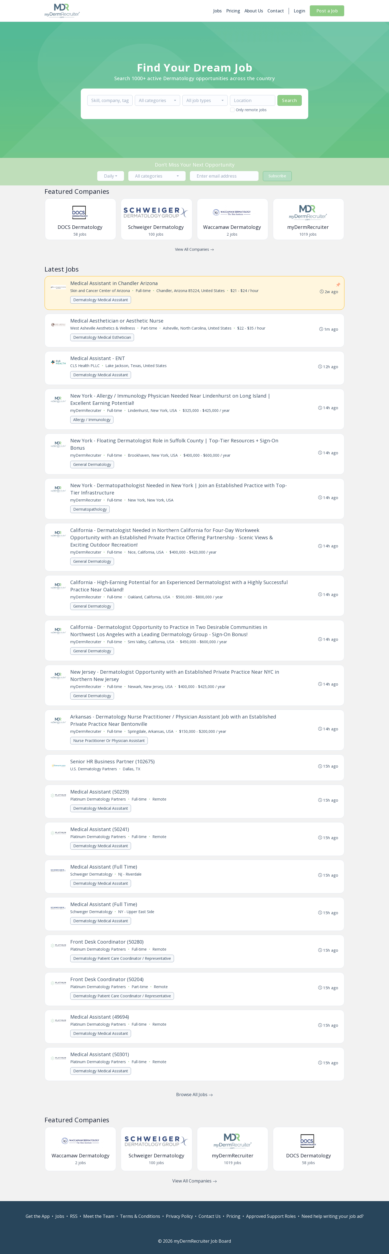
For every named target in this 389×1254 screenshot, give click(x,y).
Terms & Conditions (140, 1216)
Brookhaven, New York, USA (153, 457)
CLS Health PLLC (85, 366)
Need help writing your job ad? (332, 1216)
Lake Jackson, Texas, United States (136, 366)
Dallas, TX (132, 774)
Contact (275, 11)
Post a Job (327, 11)
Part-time (149, 328)
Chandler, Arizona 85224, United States (191, 290)
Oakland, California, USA (149, 600)
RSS (74, 1216)
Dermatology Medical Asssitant (101, 299)
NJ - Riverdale (130, 881)
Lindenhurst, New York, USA (152, 412)
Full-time (143, 290)
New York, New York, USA (151, 502)
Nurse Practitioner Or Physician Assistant (109, 745)
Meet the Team (98, 1216)
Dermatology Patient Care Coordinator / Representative (123, 966)
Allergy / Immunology (92, 421)
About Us (253, 11)
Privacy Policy (179, 1216)
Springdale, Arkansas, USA (151, 736)
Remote (160, 805)
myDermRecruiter (86, 412)
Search (289, 100)
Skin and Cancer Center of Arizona (100, 290)
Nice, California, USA (146, 555)
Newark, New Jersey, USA (150, 691)
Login (299, 11)
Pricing (233, 11)
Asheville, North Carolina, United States (197, 328)
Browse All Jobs (194, 1105)
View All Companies (194, 249)
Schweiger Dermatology (92, 881)
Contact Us (210, 1216)
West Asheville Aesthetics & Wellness (103, 328)
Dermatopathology (90, 511)
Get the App (38, 1216)
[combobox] (157, 100)
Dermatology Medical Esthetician (103, 337)
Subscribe (277, 175)
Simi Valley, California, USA (151, 646)
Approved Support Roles (271, 1216)
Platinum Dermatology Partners (98, 805)
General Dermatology (93, 466)
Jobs (217, 11)
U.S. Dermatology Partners (94, 774)
